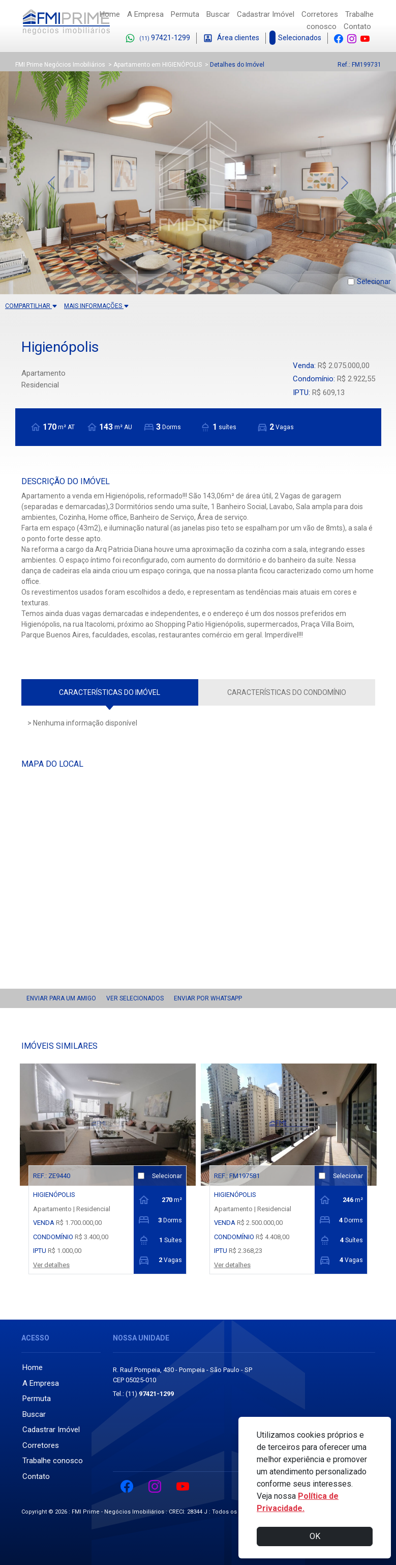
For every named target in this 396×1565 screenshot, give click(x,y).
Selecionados (296, 38)
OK (315, 1536)
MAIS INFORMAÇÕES (96, 306)
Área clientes (231, 39)
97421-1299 (157, 39)
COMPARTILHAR (31, 306)
